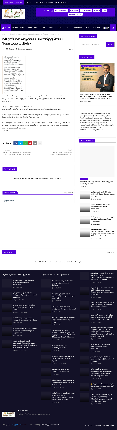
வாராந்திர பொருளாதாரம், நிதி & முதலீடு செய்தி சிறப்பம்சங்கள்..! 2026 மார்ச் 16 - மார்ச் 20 (102, 304)
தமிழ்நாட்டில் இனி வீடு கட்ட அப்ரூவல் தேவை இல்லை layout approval (102, 194)
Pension (96, 28)
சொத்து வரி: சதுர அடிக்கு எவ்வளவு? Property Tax (61, 370)
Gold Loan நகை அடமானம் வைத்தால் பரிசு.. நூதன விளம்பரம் (100, 206)
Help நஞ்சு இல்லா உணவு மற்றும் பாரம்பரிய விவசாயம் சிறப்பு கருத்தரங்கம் (102, 219)
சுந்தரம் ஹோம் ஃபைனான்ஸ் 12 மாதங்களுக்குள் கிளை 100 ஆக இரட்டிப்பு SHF (63, 382)
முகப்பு (4, 34)
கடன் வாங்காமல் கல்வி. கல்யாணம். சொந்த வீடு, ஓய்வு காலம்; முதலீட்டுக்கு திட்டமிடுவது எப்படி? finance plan (25, 344)
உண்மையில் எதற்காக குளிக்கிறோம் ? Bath (59, 346)
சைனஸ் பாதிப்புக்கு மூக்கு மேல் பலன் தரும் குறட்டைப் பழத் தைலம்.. (24, 307)
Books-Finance (86, 10)
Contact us (98, 425)
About (90, 425)
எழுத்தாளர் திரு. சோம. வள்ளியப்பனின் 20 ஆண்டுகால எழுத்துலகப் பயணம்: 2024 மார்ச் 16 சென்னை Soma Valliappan (102, 232)
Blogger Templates (19, 424)
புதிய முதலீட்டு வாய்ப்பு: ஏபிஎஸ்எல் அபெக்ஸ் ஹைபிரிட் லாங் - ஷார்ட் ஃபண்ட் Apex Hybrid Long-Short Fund (102, 372)
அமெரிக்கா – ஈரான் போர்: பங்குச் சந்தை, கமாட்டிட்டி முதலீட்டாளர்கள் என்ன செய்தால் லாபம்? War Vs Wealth (63, 396)
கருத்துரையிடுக (8, 200)
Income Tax (32, 28)
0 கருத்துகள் (68, 192)
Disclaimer (38, 2)
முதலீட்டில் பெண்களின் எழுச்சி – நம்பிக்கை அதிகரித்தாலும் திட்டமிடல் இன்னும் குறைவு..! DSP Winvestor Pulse (102, 397)
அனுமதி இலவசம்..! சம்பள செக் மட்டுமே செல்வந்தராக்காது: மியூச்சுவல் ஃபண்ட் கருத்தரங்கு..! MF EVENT (102, 291)
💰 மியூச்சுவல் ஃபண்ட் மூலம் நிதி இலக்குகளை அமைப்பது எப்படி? (102, 385)
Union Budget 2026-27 (62, 2)
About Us (29, 2)
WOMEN (97, 10)
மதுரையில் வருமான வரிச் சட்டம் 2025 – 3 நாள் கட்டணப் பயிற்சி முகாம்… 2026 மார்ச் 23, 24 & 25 (102, 317)
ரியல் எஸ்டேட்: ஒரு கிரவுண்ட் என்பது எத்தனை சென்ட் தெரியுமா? (96, 183)
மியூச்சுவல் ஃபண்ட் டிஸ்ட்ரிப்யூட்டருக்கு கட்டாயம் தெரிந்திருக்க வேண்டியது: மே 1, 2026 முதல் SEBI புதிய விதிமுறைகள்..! (96, 96)
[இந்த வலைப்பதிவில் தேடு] (93, 44)
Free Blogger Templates (50, 424)
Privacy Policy (48, 2)
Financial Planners (75, 14)
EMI (67, 28)
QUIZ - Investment (61, 10)
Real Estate (74, 10)
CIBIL (60, 28)
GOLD (43, 28)
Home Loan (77, 28)
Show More (110, 252)
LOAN (104, 10)
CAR (87, 28)
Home (7, 28)
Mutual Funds (18, 28)
